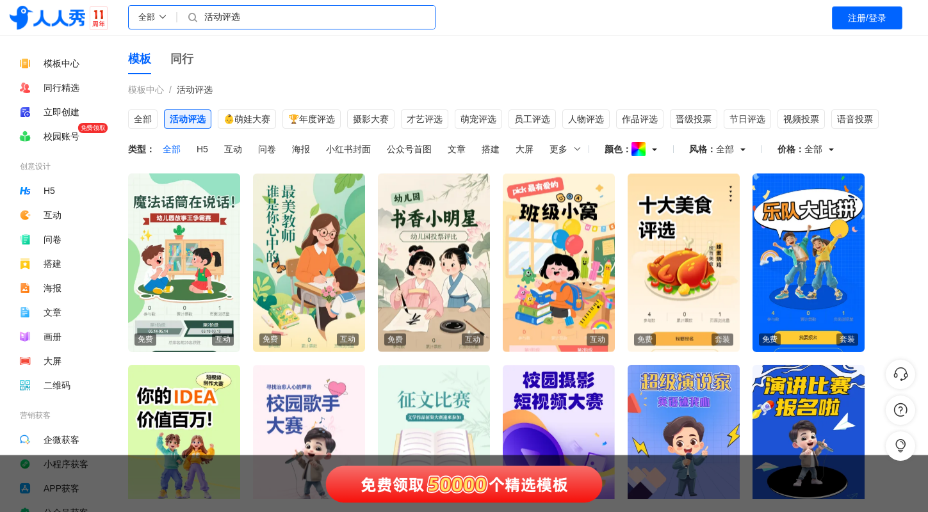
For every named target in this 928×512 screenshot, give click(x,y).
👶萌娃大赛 (247, 119)
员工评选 (532, 119)
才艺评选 (425, 119)
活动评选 (195, 89)
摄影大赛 (371, 119)
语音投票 (855, 119)
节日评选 (747, 119)
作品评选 (640, 119)
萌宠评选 (478, 119)
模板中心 (146, 89)
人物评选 (586, 119)
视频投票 (801, 119)
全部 (143, 119)
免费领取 (93, 127)
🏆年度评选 (311, 119)
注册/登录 (867, 18)
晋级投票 (694, 119)
